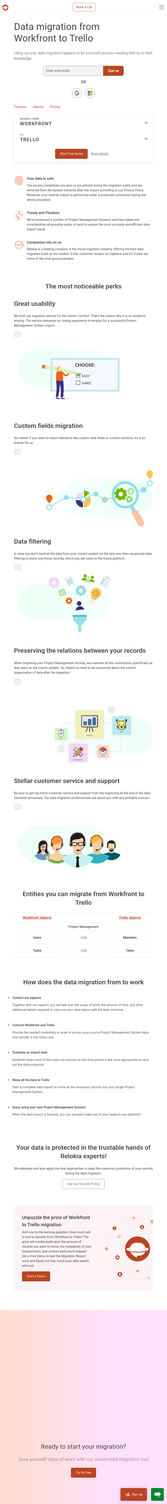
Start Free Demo (71, 154)
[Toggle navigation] (162, 7)
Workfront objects (37, 917)
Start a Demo (36, 1276)
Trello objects (130, 917)
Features (20, 107)
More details (99, 154)
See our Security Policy (83, 1184)
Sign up (113, 71)
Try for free (83, 1472)
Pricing (55, 107)
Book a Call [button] (84, 7)
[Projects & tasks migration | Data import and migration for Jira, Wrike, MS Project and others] (6, 8)
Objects (38, 107)
